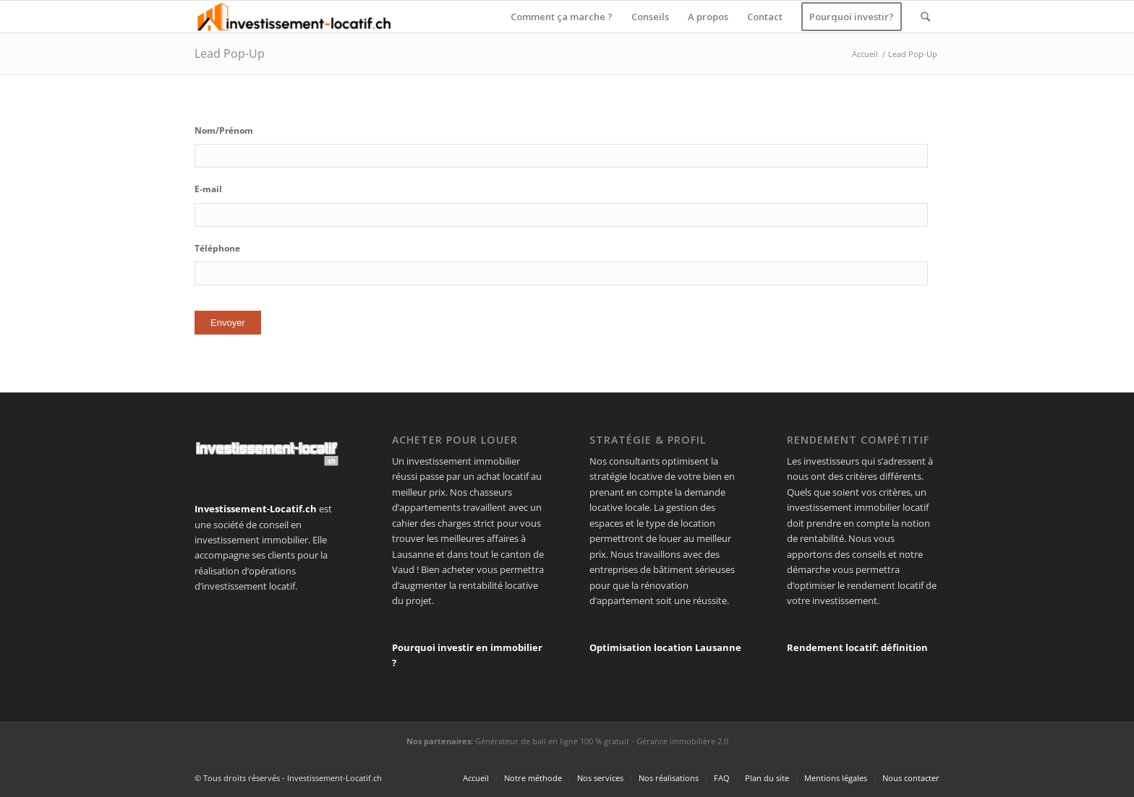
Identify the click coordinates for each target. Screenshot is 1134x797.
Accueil (865, 53)
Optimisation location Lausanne (665, 647)
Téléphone (217, 248)
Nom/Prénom (224, 131)
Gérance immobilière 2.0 (682, 741)
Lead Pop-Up (230, 53)
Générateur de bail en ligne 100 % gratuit (552, 741)
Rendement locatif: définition (857, 647)
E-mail (208, 189)
